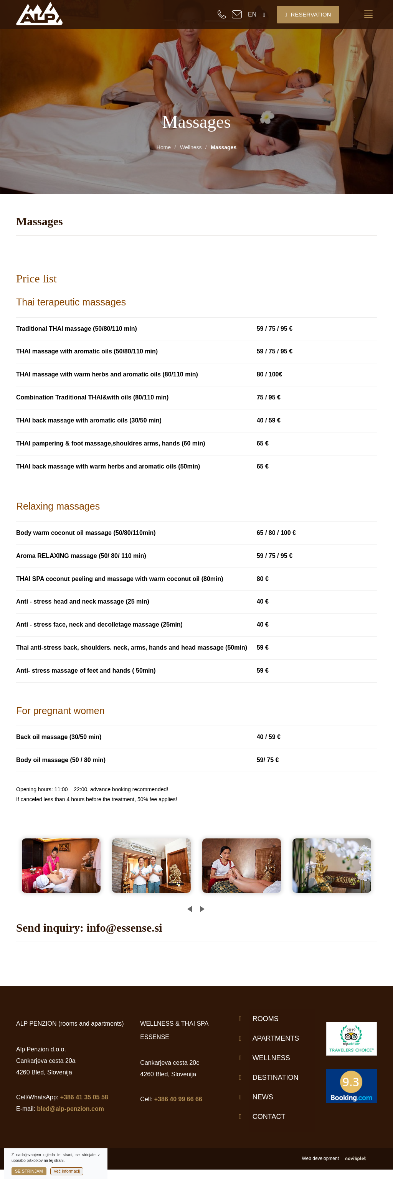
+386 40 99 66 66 (178, 1099)
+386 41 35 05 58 (84, 1097)
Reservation (308, 14)
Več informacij (67, 1171)
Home (164, 147)
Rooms (266, 1019)
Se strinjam (29, 1171)
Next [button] (200, 906)
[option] (64, 866)
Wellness (191, 147)
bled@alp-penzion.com (70, 1108)
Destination (276, 1077)
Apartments (276, 1038)
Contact (269, 1116)
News (263, 1097)
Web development (339, 1158)
